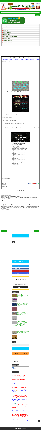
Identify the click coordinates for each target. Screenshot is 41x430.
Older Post (36, 230)
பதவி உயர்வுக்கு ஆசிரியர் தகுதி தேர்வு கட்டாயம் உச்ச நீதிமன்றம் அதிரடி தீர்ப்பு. (22, 313)
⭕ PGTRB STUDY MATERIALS (8, 28)
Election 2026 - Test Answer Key (19, 387)
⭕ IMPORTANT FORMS (6, 32)
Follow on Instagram (21, 273)
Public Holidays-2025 (20, 348)
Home (3, 57)
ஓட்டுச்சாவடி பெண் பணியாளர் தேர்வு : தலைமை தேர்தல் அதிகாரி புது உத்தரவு (20, 406)
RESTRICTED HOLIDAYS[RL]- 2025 (20, 261)
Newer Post (4, 230)
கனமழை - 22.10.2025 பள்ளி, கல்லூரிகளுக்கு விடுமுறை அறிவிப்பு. (23, 304)
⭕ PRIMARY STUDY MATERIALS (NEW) (9, 36)
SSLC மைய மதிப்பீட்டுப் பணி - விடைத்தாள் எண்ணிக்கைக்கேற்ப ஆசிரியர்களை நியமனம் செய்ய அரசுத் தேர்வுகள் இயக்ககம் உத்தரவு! (20, 377)
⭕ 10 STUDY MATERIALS (7, 40)
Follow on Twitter (21, 266)
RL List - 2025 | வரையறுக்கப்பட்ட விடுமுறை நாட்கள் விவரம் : (22, 295)
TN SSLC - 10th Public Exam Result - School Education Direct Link (22, 299)
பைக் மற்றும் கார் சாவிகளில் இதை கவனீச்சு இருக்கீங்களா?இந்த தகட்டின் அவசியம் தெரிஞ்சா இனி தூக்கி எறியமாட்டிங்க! (20, 416)
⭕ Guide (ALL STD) (6, 34)
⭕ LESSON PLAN (5, 30)
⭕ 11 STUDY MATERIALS (7, 42)
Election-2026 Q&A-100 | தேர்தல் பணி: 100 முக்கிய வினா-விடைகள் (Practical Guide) (19, 396)
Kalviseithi (24, 428)
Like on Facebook (21, 268)
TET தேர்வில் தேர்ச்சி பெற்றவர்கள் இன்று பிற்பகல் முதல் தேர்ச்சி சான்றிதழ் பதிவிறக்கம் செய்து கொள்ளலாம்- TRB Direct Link (20, 323)
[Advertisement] (20, 52)
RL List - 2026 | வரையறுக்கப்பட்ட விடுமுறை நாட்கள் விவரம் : (22, 309)
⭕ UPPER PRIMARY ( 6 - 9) (7, 38)
